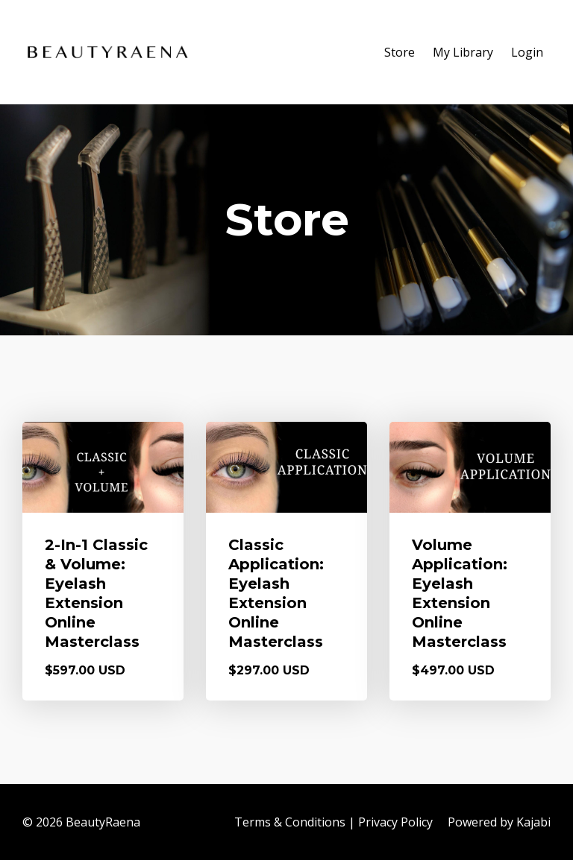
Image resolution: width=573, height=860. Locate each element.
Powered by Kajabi (499, 822)
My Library (463, 52)
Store (399, 52)
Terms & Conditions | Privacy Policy (333, 822)
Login (527, 52)
